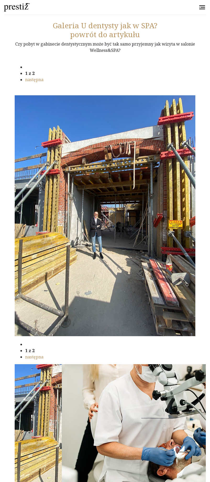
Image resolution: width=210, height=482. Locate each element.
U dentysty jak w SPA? (105, 25)
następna (34, 79)
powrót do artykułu (105, 34)
